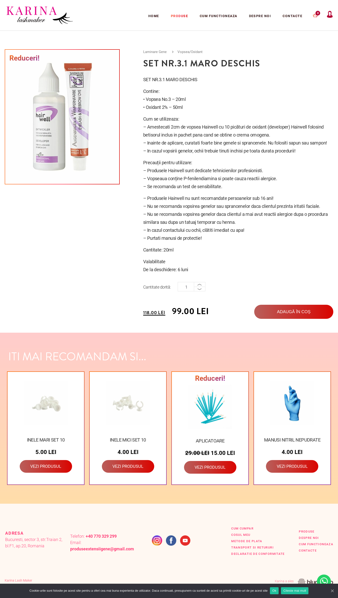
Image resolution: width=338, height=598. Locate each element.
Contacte (292, 16)
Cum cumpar (242, 528)
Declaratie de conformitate (258, 554)
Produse (179, 16)
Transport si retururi (252, 547)
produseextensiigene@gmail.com (102, 548)
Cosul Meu (240, 535)
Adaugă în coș (294, 311)
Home (153, 16)
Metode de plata (246, 541)
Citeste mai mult (294, 590)
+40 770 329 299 (101, 536)
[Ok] (332, 590)
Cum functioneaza (218, 16)
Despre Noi (260, 16)
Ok (274, 590)
